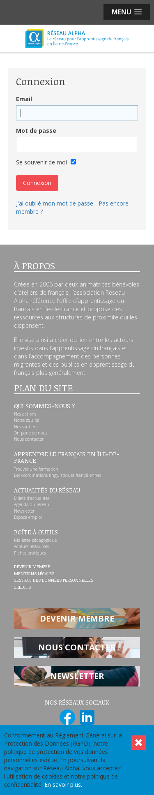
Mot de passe (36, 130)
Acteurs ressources (31, 546)
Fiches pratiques (30, 553)
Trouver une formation (36, 469)
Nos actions (25, 414)
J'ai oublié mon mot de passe (54, 203)
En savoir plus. (63, 784)
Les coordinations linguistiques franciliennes (57, 475)
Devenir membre (32, 566)
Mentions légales (34, 573)
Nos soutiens (26, 427)
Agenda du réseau (31, 504)
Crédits (22, 587)
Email (24, 99)
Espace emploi (28, 517)
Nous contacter (29, 439)
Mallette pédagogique (35, 540)
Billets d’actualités (31, 498)
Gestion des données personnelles (53, 580)
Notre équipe (26, 420)
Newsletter (24, 511)
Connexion (37, 183)
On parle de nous (30, 433)
